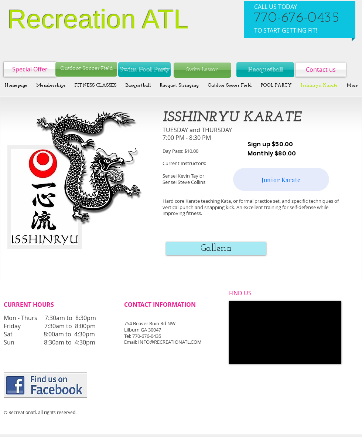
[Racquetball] (265, 69)
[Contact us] (321, 70)
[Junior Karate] (281, 179)
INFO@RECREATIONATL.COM (170, 342)
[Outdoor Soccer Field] (86, 69)
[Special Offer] (30, 69)
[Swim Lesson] (202, 70)
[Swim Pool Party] (144, 69)
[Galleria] (216, 248)
